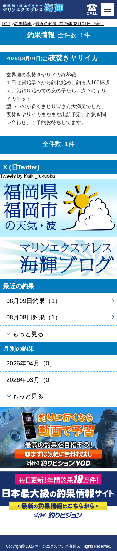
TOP (6, 23)
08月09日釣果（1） (33, 300)
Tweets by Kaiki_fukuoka (27, 176)
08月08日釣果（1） (33, 317)
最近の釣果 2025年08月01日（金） (69, 23)
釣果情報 (23, 23)
